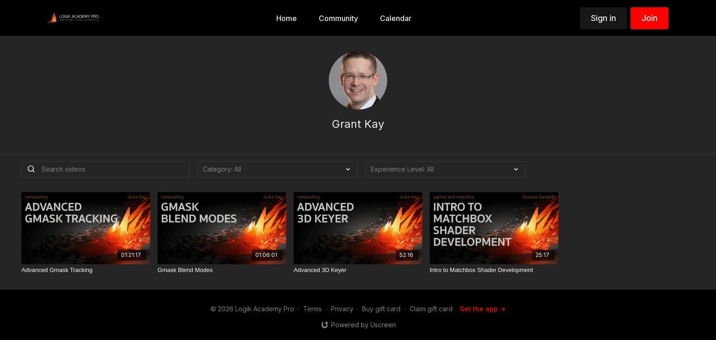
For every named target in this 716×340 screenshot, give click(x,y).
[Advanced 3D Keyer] (358, 270)
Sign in (603, 18)
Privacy (342, 309)
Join (650, 18)
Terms (312, 309)
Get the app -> (482, 309)
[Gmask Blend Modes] (222, 270)
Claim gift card (431, 309)
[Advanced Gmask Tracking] (85, 270)
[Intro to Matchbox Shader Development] (494, 270)
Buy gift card (381, 309)
